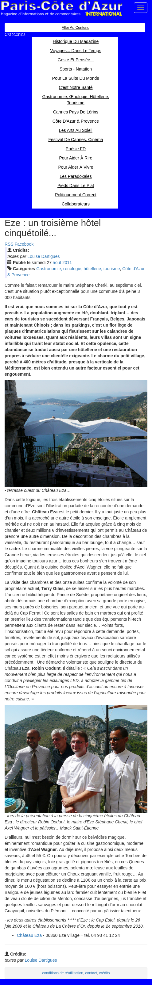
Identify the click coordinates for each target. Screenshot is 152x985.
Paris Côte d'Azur (61, 8)
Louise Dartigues (43, 256)
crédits (104, 973)
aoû (57, 262)
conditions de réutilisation (62, 973)
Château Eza (29, 935)
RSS (9, 244)
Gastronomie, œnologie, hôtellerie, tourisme (78, 268)
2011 (67, 262)
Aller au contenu (75, 27)
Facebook (24, 244)
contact (91, 973)
